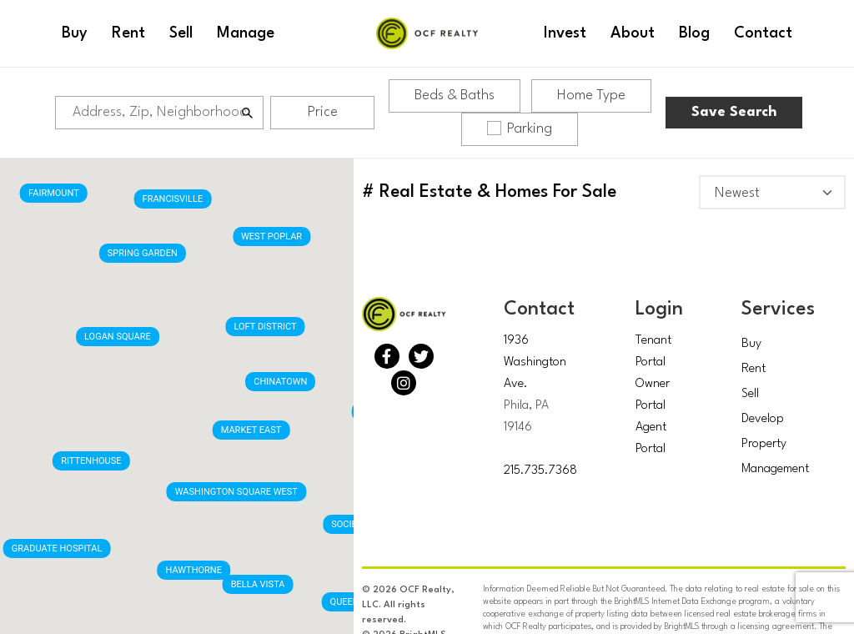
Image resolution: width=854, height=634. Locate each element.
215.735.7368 (540, 471)
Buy (751, 344)
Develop (762, 419)
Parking (519, 128)
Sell (750, 394)
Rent (753, 369)
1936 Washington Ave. (535, 362)
